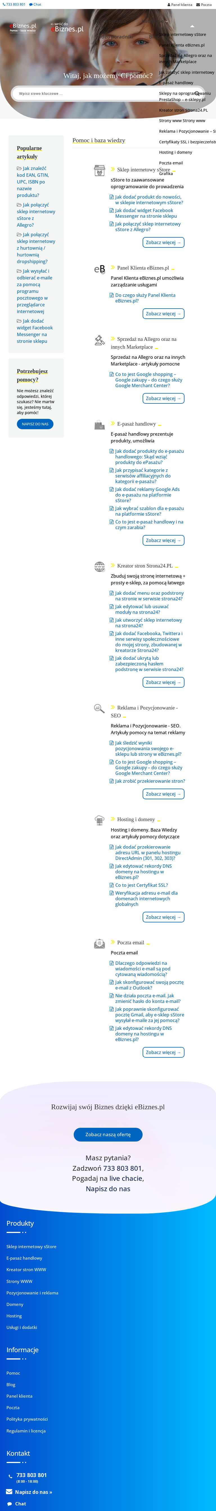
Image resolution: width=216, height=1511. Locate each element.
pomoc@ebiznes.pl (28, 1451)
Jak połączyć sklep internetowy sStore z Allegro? (111, 276)
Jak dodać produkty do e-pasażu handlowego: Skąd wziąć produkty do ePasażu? (184, 377)
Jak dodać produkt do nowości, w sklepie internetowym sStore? (113, 212)
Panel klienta (19, 1331)
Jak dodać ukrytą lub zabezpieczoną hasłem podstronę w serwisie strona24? (113, 744)
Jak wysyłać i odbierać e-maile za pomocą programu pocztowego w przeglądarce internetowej (34, 277)
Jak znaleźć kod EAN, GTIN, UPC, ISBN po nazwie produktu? (33, 167)
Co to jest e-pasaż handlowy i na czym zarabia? (185, 507)
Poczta (13, 1343)
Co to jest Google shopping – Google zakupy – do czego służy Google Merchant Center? (115, 396)
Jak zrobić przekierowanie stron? (185, 691)
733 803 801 (14, 4)
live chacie (125, 1113)
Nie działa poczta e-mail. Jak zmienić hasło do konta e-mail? (184, 892)
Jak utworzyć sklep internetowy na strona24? (114, 652)
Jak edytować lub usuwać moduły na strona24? (112, 628)
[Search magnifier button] (197, 79)
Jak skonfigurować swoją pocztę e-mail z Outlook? (184, 864)
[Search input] (105, 79)
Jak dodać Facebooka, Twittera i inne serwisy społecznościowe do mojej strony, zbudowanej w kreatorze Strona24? (115, 694)
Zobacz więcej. (122, 1508)
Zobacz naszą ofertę (108, 1070)
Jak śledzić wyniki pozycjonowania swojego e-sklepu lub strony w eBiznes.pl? (185, 613)
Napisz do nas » (33, 1427)
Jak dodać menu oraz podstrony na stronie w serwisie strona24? (115, 600)
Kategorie (141, 17)
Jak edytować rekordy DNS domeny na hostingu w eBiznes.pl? (112, 881)
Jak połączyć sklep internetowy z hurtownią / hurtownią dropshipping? (36, 233)
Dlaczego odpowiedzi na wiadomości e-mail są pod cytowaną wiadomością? (184, 834)
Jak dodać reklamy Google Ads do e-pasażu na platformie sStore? (185, 449)
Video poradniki (176, 17)
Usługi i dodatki (21, 1262)
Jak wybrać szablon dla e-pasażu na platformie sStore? (183, 480)
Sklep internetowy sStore (31, 1182)
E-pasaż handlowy (24, 1193)
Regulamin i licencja (26, 1366)
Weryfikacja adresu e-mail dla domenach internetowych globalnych (113, 925)
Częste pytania (111, 17)
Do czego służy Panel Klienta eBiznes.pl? (184, 196)
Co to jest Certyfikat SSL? (113, 903)
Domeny (14, 1239)
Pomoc (13, 1308)
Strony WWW (19, 1216)
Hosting (14, 1251)
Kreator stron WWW (26, 1205)
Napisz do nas (35, 409)
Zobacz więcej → (112, 300)
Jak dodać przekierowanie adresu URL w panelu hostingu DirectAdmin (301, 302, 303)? (115, 848)
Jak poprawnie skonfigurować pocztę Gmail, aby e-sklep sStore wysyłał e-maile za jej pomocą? (184, 927)
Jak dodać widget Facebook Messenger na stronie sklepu (35, 317)
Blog (108, 26)
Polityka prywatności (27, 1354)
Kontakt (16, 1464)
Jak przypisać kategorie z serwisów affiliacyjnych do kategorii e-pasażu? (185, 416)
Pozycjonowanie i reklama (32, 1228)
